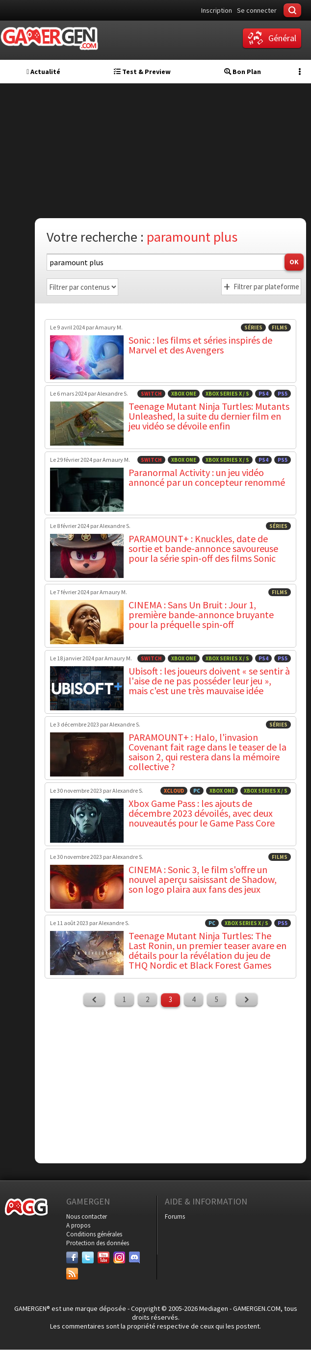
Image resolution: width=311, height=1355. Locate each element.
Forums (175, 1216)
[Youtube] (103, 1257)
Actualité (43, 71)
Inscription (216, 10)
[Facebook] (72, 1257)
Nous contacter (86, 1216)
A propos (78, 1225)
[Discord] (135, 1257)
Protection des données (97, 1243)
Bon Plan (242, 71)
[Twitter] (88, 1257)
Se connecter (257, 10)
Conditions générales (94, 1234)
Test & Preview (142, 71)
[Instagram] (119, 1257)
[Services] (72, 1274)
